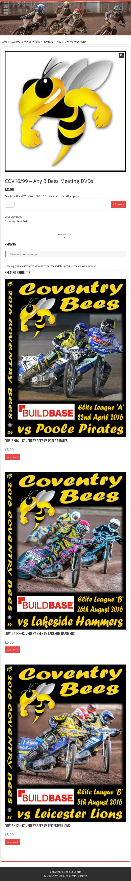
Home (4, 41)
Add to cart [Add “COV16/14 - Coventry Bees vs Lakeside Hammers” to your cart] (12, 649)
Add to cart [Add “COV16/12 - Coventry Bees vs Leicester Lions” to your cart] (12, 842)
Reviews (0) (64, 234)
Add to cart (118, 204)
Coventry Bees (18, 41)
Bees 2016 (34, 41)
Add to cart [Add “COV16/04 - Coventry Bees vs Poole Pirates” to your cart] (12, 457)
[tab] (64, 234)
